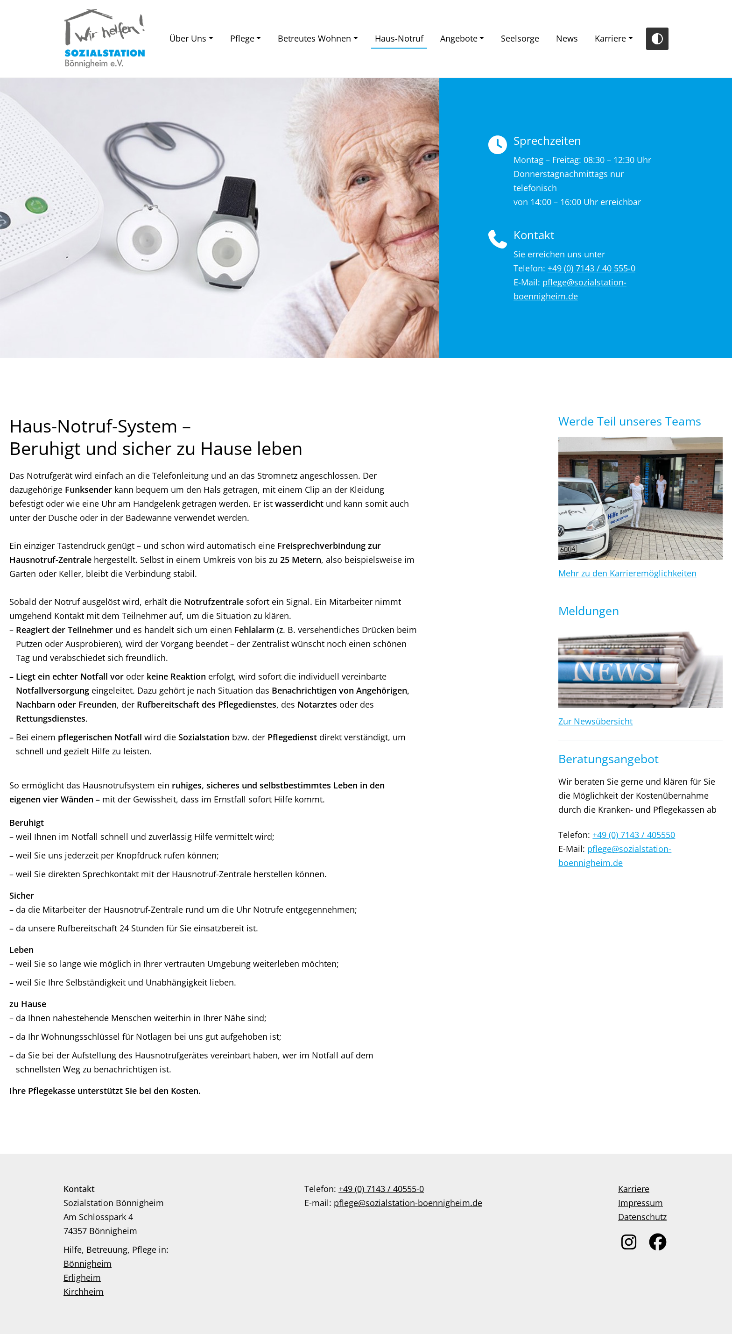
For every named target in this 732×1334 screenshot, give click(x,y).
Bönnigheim (87, 1263)
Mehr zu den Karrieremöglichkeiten (627, 573)
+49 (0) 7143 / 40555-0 (381, 1188)
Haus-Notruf (399, 38)
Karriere (610, 38)
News (567, 38)
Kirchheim (83, 1291)
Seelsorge (520, 38)
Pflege (242, 38)
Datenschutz (642, 1216)
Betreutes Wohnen (314, 38)
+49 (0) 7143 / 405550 (633, 834)
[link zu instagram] (629, 1242)
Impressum (640, 1202)
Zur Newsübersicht (595, 721)
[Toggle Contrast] (657, 39)
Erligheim (82, 1277)
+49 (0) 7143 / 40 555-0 (591, 268)
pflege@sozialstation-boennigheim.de (408, 1202)
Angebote (459, 38)
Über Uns (187, 38)
